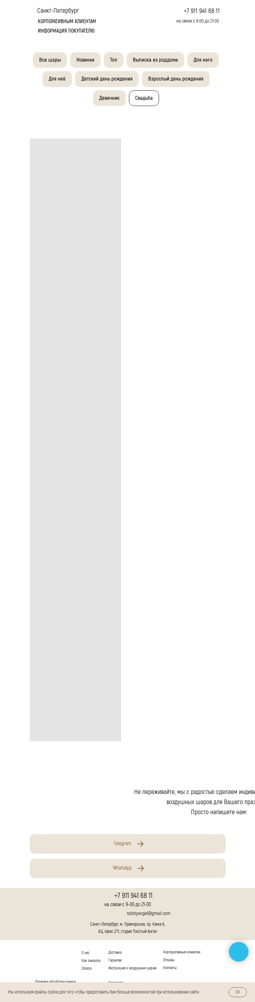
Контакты (170, 967)
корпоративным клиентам (67, 21)
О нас (85, 952)
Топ (113, 59)
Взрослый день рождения (175, 78)
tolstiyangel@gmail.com (148, 913)
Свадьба (144, 98)
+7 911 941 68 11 (202, 11)
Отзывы (168, 960)
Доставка (114, 952)
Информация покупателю (66, 31)
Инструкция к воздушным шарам (132, 968)
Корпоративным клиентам (181, 952)
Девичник (109, 98)
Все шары (50, 59)
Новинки (85, 59)
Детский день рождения (107, 78)
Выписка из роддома (155, 59)
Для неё (57, 78)
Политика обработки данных (55, 982)
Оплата (86, 968)
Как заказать (91, 960)
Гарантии (114, 960)
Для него (203, 59)
